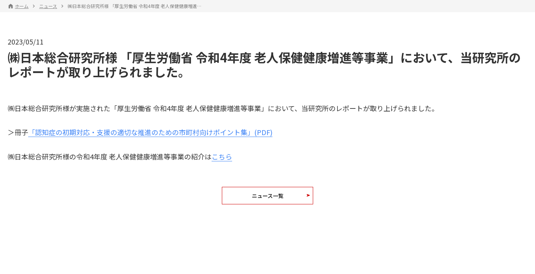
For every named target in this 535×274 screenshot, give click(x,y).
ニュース (48, 6)
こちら (222, 156)
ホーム (22, 6)
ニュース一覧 (267, 195)
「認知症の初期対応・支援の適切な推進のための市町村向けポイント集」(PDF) (150, 132)
